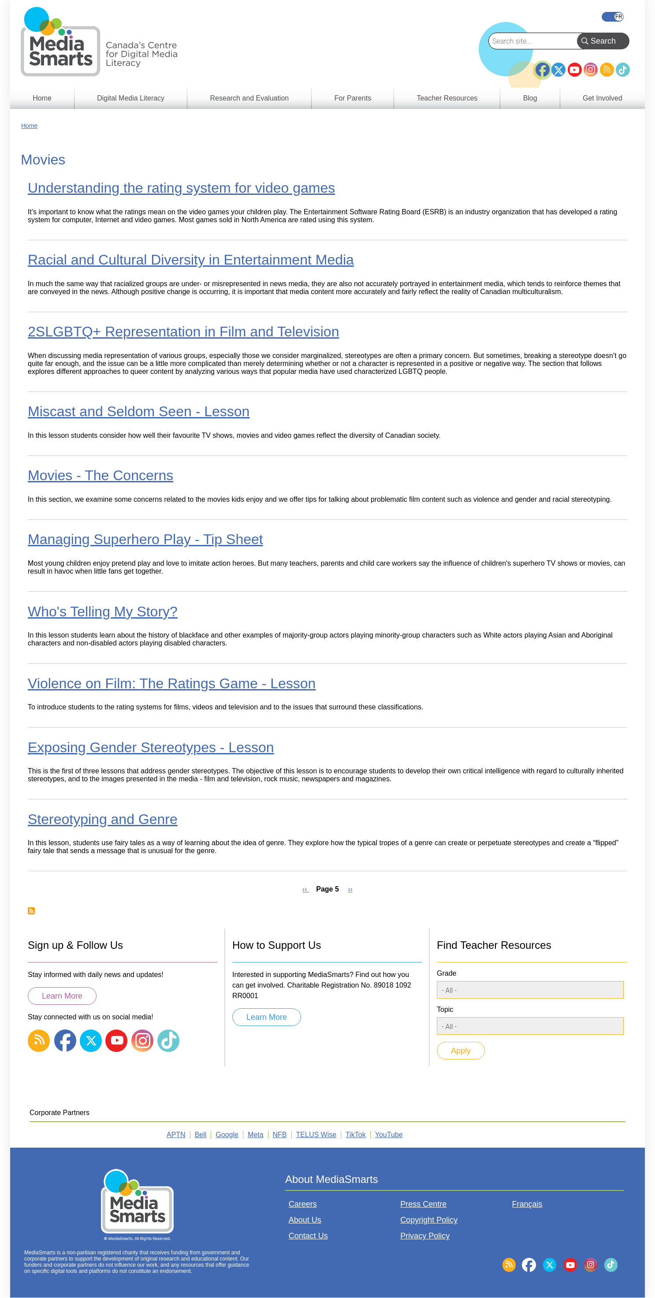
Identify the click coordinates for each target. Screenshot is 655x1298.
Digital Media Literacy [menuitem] (130, 98)
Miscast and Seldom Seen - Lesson (138, 411)
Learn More (62, 996)
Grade (446, 973)
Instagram (591, 70)
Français (613, 17)
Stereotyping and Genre (103, 819)
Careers (303, 1204)
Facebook (543, 66)
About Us (305, 1220)
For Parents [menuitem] (353, 98)
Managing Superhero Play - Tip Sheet (145, 539)
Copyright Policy (429, 1220)
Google (227, 1134)
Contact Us (308, 1235)
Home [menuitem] (42, 98)
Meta (256, 1134)
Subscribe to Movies (31, 910)
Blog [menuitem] (530, 98)
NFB (280, 1134)
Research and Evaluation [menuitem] (249, 98)
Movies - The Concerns (100, 475)
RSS (607, 70)
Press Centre (423, 1204)
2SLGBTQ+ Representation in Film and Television (183, 331)
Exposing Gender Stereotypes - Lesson (151, 747)
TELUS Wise (316, 1134)
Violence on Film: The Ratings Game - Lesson (172, 683)
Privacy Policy (425, 1235)
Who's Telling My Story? (103, 611)
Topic (445, 1009)
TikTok (623, 70)
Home (29, 125)
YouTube (575, 70)
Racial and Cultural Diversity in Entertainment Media (191, 260)
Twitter (558, 70)
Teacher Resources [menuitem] (447, 98)
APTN (176, 1134)
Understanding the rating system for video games (181, 188)
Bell (201, 1134)
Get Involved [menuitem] (602, 98)
